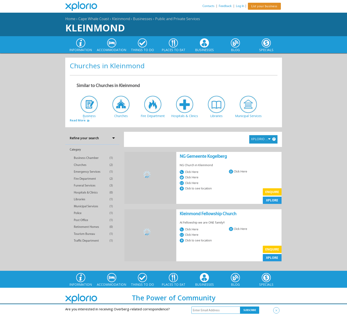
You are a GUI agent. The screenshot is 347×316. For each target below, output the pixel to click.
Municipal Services (86, 206)
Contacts (208, 6)
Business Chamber (86, 158)
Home (70, 18)
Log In (240, 6)
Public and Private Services (177, 18)
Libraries (79, 199)
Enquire (272, 192)
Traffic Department (86, 241)
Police (78, 213)
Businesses (142, 18)
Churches (80, 165)
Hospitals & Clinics (86, 192)
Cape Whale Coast (93, 18)
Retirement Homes (86, 227)
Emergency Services (87, 172)
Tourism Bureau (84, 234)
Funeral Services (84, 185)
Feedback (225, 6)
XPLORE (272, 200)
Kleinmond (121, 18)
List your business (264, 6)
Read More (78, 120)
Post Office (81, 220)
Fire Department (85, 179)
